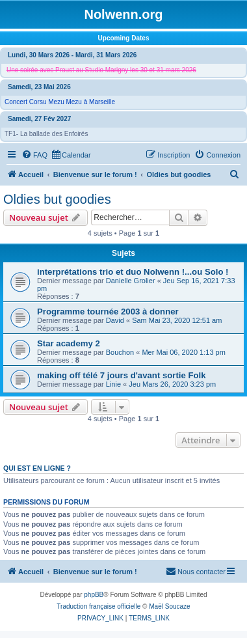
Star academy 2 (68, 343)
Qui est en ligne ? (37, 468)
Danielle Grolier (130, 280)
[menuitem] (34, 155)
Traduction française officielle (98, 606)
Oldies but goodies (57, 199)
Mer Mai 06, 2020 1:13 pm (183, 352)
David (115, 320)
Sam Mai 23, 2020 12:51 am (177, 320)
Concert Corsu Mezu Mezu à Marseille (60, 101)
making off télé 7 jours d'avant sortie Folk (121, 375)
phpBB (93, 594)
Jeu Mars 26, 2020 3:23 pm (172, 384)
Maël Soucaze (169, 606)
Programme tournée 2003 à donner (108, 311)
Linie (113, 384)
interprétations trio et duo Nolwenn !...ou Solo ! (133, 272)
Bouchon (120, 352)
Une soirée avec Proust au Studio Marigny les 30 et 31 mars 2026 (101, 70)
